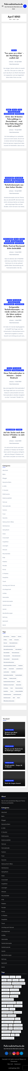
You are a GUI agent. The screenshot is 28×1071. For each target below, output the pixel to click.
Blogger (9, 109)
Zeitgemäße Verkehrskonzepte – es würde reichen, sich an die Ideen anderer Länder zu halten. (14, 312)
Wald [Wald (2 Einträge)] (14, 697)
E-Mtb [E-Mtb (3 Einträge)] (10, 639)
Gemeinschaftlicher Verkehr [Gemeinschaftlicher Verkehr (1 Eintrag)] (10, 665)
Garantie (5, 518)
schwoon (9, 61)
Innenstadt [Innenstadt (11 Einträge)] (11, 668)
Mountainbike (6, 553)
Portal (19, 109)
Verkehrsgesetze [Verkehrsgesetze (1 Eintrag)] (7, 694)
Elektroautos (6, 494)
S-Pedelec (19, 429)
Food (4, 514)
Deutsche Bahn (9, 177)
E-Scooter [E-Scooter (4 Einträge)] (16, 639)
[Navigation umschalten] (2, 6)
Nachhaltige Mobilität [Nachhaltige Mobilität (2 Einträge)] (8, 675)
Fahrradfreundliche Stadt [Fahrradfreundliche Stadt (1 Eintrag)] (9, 646)
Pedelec (22, 239)
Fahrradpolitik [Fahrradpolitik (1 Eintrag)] (7, 655)
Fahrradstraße (18, 177)
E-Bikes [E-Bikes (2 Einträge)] (5, 639)
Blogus (22, 1059)
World (4, 625)
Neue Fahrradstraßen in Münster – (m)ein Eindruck (14, 375)
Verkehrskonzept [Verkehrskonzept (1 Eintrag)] (17, 694)
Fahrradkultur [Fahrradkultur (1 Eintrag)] (18, 649)
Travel (4, 581)
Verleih (4, 609)
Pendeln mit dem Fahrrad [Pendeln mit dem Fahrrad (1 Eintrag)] (9, 681)
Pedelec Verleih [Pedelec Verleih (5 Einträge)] (12, 678)
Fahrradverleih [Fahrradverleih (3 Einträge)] (15, 659)
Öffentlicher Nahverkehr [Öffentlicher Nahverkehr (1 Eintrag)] (9, 700)
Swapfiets (5, 577)
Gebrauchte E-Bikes (8, 522)
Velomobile (6, 597)
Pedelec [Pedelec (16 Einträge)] (5, 678)
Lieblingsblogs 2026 (14, 1068)
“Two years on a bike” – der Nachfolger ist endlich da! (14, 55)
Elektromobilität (8, 239)
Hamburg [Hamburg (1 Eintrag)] (20, 665)
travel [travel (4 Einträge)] (11, 691)
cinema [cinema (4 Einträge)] (19, 636)
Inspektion (6, 542)
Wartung (5, 617)
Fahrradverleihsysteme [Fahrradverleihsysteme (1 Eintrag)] (9, 662)
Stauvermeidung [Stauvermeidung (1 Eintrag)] (19, 688)
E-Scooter (5, 490)
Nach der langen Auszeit (13, 783)
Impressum (17, 1064)
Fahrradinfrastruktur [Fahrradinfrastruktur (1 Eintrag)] (8, 649)
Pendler (8, 241)
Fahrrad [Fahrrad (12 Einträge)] (5, 642)
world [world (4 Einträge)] (18, 697)
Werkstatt (5, 621)
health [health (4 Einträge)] (5, 668)
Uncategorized (7, 589)
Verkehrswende (20, 113)
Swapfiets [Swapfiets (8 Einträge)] (6, 691)
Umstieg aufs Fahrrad (13, 111)
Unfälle (5, 593)
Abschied (5, 470)
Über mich (10, 1064)
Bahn (4, 474)
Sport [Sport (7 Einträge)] (11, 688)
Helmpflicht (6, 530)
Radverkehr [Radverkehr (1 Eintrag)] (18, 684)
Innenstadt (7, 179)
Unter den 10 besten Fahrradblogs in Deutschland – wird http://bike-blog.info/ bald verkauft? (14, 121)
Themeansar (13, 1061)
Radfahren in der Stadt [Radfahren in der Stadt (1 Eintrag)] (9, 684)
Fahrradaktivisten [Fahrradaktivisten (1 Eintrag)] (13, 642)
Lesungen (5, 545)
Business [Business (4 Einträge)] (13, 636)
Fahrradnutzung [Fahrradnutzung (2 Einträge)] (15, 652)
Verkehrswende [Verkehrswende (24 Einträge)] (7, 697)
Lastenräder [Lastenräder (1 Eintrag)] (6, 671)
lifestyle (5, 549)
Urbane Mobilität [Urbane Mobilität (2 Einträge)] (19, 691)
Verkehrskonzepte (9, 113)
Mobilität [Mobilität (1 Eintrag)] (13, 671)
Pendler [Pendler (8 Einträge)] (18, 681)
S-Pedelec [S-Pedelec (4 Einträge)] (6, 688)
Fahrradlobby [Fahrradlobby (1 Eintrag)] (6, 652)
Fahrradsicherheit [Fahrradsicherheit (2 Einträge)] (16, 655)
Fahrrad (14, 50)
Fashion (5, 510)
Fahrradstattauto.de (13, 4)
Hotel (4, 534)
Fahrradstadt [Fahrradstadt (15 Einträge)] (6, 659)
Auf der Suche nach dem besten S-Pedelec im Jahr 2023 (14, 435)
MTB (4, 557)
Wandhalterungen (8, 613)
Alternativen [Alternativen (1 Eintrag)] (6, 636)
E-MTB (4, 486)
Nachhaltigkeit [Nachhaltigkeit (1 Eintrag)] (18, 675)
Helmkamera (6, 526)
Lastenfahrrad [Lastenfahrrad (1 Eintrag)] (19, 668)
